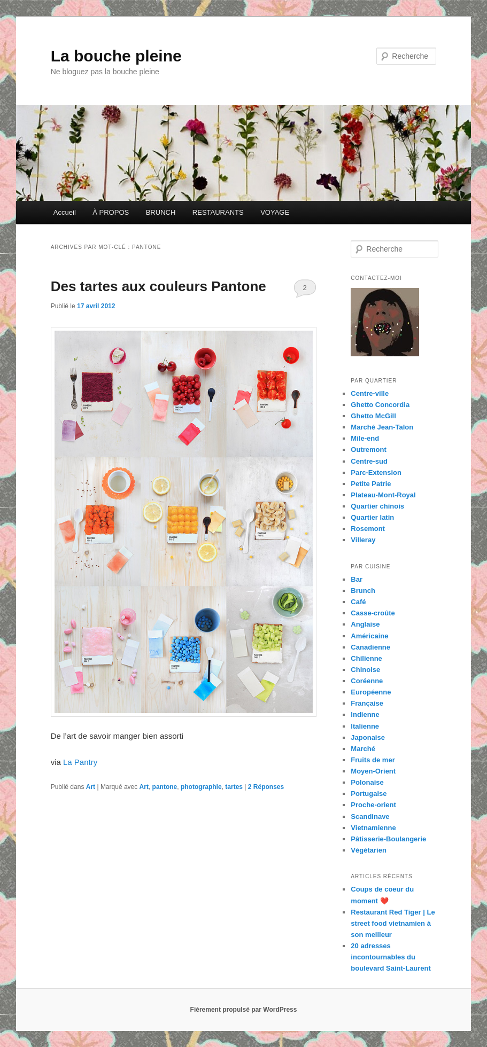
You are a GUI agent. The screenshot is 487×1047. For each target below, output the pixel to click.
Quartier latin (372, 517)
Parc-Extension (376, 472)
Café (358, 602)
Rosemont (368, 529)
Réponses (266, 787)
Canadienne (370, 647)
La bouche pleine (116, 56)
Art (90, 787)
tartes (234, 787)
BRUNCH (161, 212)
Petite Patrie (371, 484)
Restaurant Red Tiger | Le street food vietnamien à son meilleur (393, 923)
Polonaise (367, 782)
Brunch (363, 591)
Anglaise (365, 624)
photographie (201, 787)
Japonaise (368, 737)
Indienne (365, 714)
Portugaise (368, 794)
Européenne (371, 692)
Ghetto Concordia (380, 405)
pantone (164, 787)
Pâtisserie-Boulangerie (388, 839)
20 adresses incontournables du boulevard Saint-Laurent (391, 957)
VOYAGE (274, 212)
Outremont (368, 450)
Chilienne (366, 658)
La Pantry (80, 762)
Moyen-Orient (373, 771)
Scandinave (370, 816)
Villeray (363, 540)
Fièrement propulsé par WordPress (243, 1009)
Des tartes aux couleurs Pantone (158, 286)
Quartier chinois (377, 506)
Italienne (365, 726)
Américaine (369, 636)
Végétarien (368, 850)
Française (367, 703)
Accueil (64, 212)
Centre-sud (369, 461)
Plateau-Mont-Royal (383, 495)
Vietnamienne (373, 828)
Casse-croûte (373, 613)
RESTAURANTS (218, 212)
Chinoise (365, 670)
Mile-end (365, 438)
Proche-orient (373, 805)
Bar (356, 579)
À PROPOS (110, 212)
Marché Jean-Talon (382, 427)
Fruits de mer (373, 760)
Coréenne (367, 681)
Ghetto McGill (373, 416)
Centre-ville (370, 393)
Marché (363, 749)
